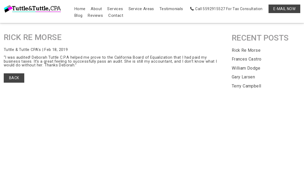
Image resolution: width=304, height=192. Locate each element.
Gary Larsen (243, 77)
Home (80, 8)
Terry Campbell (246, 86)
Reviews (95, 15)
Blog (78, 15)
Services (115, 8)
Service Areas (141, 8)
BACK (14, 78)
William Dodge (246, 68)
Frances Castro (247, 59)
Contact (115, 15)
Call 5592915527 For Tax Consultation (228, 9)
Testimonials (171, 8)
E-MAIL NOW (284, 9)
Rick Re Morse (246, 50)
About (96, 8)
